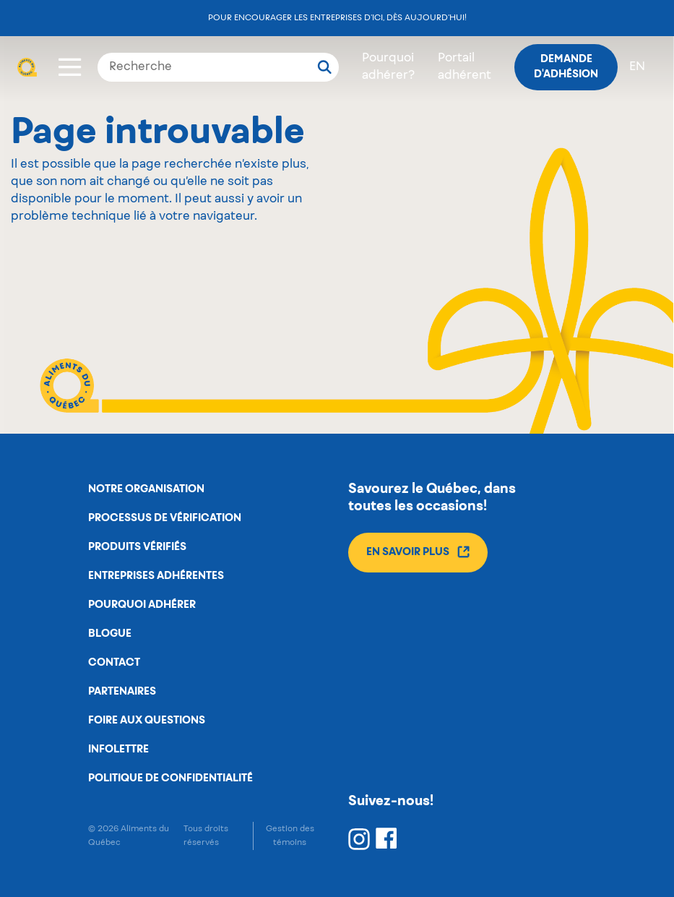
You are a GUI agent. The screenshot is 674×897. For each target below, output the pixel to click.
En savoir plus (418, 552)
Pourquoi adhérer (142, 605)
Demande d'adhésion (566, 67)
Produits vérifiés (137, 547)
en (637, 67)
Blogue (109, 634)
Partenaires (122, 692)
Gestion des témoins (290, 835)
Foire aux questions (146, 721)
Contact (114, 663)
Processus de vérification (164, 518)
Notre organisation (146, 489)
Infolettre (118, 749)
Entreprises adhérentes (156, 576)
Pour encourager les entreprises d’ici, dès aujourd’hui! (337, 18)
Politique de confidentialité (170, 778)
